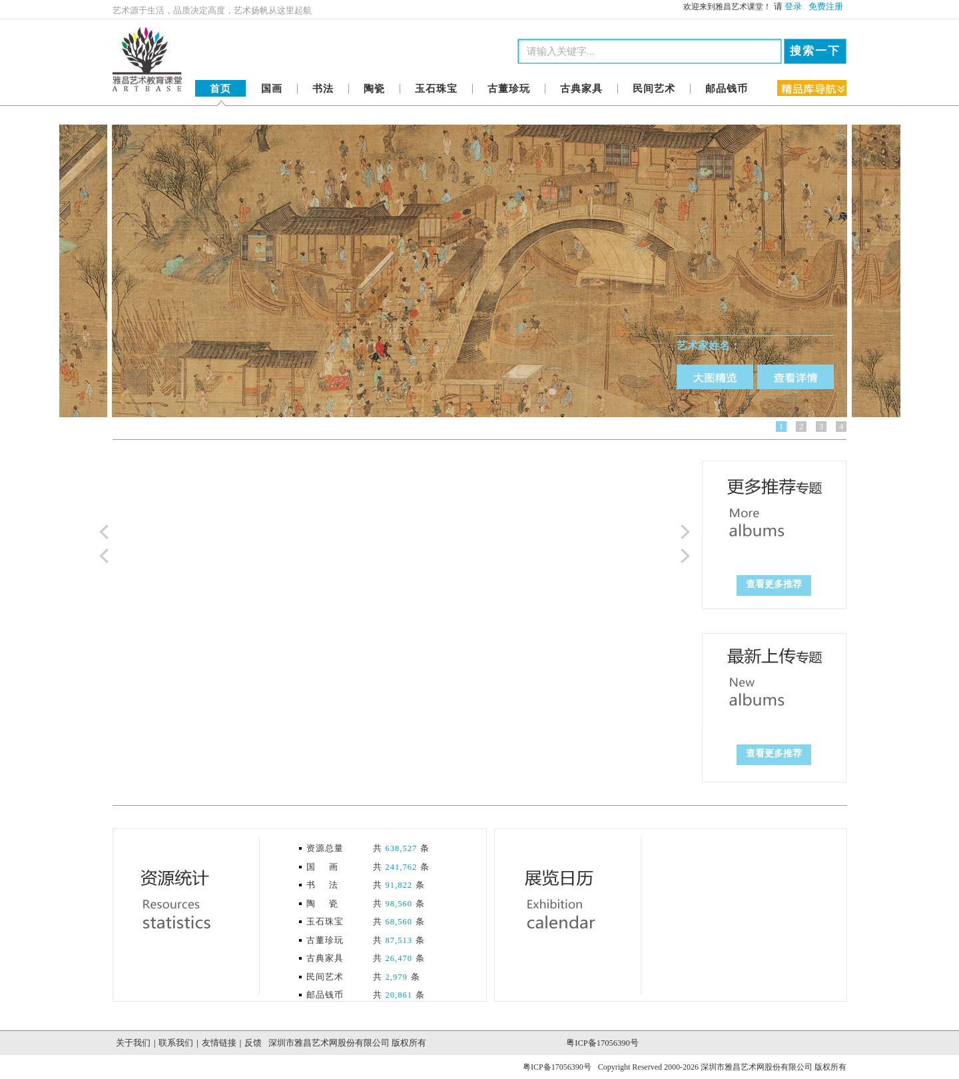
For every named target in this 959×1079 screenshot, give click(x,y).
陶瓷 (374, 88)
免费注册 (825, 6)
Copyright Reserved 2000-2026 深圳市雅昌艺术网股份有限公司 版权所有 (722, 1067)
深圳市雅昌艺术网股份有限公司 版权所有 (347, 1043)
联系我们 (176, 1043)
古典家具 (581, 88)
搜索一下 (815, 51)
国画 (271, 88)
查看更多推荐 (774, 584)
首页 (220, 88)
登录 (793, 6)
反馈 (253, 1043)
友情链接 (219, 1043)
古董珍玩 (508, 88)
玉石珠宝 (436, 88)
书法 (323, 88)
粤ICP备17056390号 (602, 1043)
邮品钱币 (726, 88)
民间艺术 (654, 88)
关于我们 (133, 1043)
